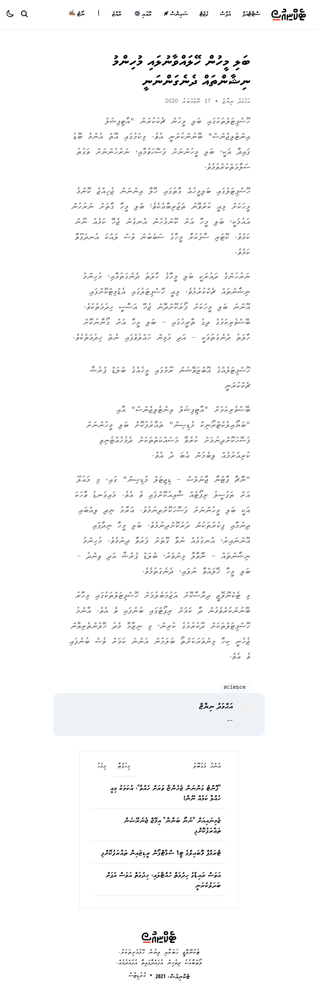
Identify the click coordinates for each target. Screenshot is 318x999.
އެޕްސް (225, 14)
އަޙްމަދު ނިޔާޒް (236, 102)
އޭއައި (142, 14)
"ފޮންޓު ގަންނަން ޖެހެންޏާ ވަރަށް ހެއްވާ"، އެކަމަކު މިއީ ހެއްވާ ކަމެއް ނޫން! (165, 794)
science (235, 688)
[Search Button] (24, 13)
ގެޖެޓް (203, 14)
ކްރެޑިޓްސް (137, 976)
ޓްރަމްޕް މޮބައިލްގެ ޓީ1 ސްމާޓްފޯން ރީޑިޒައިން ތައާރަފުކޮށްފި (161, 854)
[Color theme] (13, 14)
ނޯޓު (76, 14)
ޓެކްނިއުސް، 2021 (173, 977)
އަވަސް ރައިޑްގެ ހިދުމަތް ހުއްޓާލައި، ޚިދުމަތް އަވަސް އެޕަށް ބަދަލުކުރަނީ (163, 881)
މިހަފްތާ (124, 767)
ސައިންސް (176, 14)
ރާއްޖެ (117, 14)
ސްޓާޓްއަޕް (251, 14)
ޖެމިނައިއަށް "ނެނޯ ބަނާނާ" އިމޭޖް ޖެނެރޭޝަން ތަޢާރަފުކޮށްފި (172, 826)
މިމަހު (101, 767)
